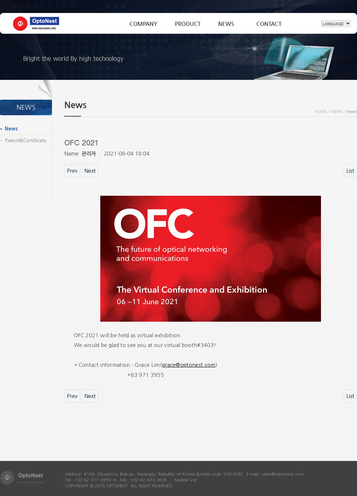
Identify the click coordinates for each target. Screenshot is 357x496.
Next (90, 170)
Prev (72, 170)
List (350, 170)
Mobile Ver (186, 480)
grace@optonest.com (188, 364)
